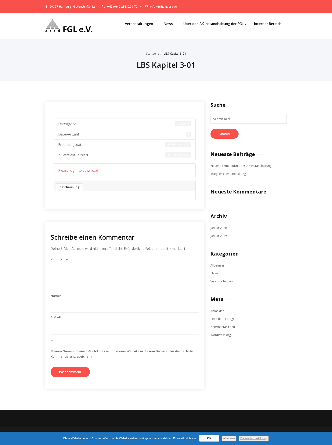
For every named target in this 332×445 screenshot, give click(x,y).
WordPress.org (221, 334)
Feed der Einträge (223, 318)
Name (56, 296)
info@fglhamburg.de (164, 6)
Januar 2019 (219, 236)
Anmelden (217, 310)
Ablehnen (229, 438)
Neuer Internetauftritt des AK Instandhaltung (243, 165)
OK (209, 438)
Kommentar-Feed (223, 326)
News (168, 23)
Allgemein (217, 265)
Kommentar (60, 259)
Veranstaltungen (139, 23)
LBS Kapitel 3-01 (175, 53)
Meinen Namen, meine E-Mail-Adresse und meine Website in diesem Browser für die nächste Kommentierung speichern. (122, 354)
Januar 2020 (219, 227)
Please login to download (78, 170)
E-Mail (56, 317)
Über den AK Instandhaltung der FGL (215, 23)
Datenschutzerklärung (253, 438)
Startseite (151, 53)
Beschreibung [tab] (70, 187)
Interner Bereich (267, 23)
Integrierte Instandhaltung (229, 173)
